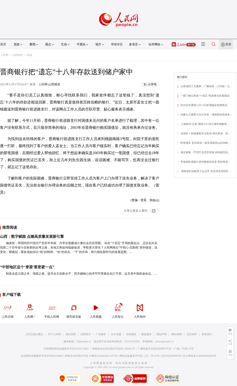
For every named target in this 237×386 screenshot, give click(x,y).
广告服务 (101, 334)
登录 (228, 44)
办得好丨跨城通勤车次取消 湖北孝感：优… (206, 133)
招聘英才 (86, 334)
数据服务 (146, 334)
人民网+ (29, 309)
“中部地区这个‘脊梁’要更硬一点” (27, 267)
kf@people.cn (83, 341)
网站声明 (161, 334)
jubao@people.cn (164, 341)
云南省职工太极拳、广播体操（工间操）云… (206, 86)
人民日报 (7, 309)
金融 (29, 55)
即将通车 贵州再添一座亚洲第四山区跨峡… (206, 143)
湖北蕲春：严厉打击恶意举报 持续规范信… (206, 152)
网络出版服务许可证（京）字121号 (139, 356)
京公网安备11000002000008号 (199, 356)
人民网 (4, 55)
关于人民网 (54, 334)
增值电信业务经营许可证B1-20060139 (113, 348)
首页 (3, 44)
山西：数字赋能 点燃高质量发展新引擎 (32, 236)
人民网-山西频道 (49, 84)
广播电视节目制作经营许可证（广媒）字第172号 (165, 348)
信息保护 (192, 334)
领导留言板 (73, 309)
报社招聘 (71, 334)
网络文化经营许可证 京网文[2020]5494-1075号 (91, 356)
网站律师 (176, 334)
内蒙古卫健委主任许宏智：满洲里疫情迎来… (206, 114)
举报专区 (117, 44)
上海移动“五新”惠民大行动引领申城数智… (205, 124)
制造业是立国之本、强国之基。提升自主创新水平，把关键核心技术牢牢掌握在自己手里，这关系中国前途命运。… (81, 273)
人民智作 (139, 309)
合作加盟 (116, 334)
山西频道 (17, 55)
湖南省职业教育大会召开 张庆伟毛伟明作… (206, 171)
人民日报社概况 (34, 334)
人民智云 (117, 309)
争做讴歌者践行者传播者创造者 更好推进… (206, 161)
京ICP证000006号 (171, 356)
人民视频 (95, 309)
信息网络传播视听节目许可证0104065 (42, 356)
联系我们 (207, 334)
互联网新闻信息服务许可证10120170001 (66, 348)
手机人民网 (51, 309)
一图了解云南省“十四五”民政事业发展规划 (205, 95)
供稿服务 (131, 334)
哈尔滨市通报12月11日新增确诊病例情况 (204, 105)
